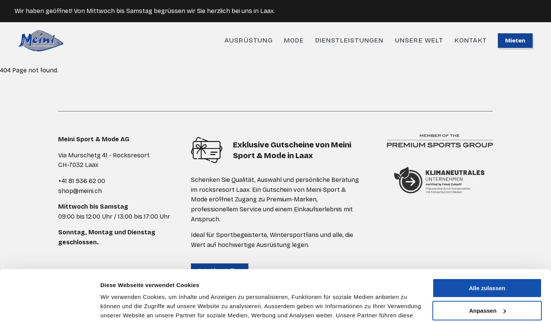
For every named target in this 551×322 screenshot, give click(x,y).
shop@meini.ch (80, 191)
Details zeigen (119, 307)
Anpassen (487, 262)
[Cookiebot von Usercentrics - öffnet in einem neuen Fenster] (49, 307)
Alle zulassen (487, 240)
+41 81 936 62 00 (81, 181)
